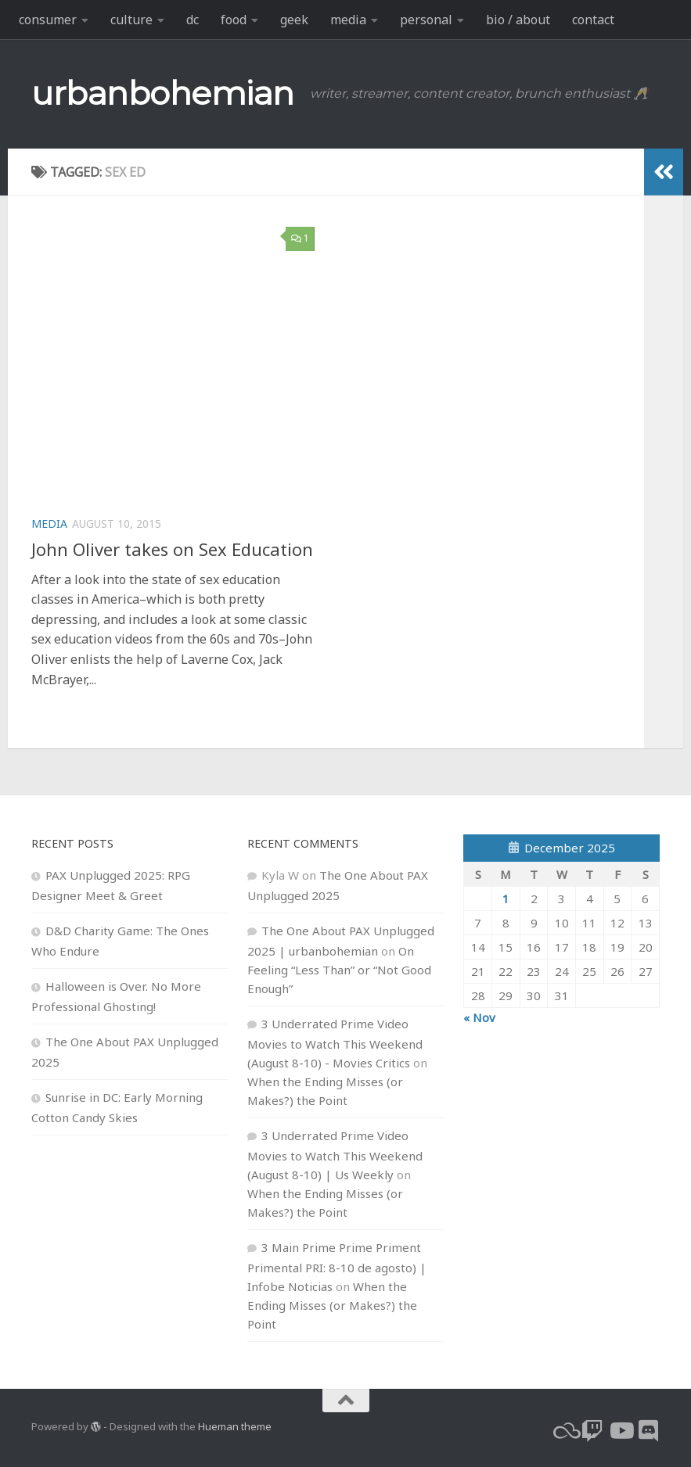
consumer (48, 19)
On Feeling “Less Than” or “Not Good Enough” (339, 969)
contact (593, 19)
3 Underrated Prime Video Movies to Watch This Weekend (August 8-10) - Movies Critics (335, 1043)
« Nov (479, 1017)
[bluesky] (564, 1431)
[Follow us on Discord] (649, 1431)
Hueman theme (235, 1426)
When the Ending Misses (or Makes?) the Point (332, 1305)
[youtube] (621, 1431)
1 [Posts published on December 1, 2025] (505, 898)
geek (294, 19)
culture (131, 19)
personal (426, 19)
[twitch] (592, 1431)
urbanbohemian (162, 93)
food (234, 19)
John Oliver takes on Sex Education (172, 549)
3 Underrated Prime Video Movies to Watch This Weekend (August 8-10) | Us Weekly (335, 1155)
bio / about (518, 19)
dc (192, 19)
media (348, 19)
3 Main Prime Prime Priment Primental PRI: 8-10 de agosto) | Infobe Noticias (336, 1266)
